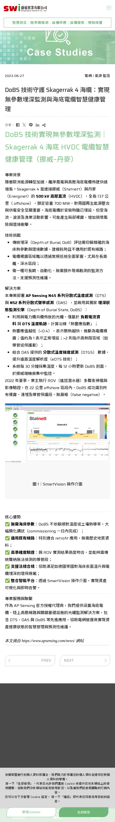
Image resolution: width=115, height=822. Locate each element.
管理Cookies (31, 812)
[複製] (44, 125)
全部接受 (83, 812)
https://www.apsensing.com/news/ (48, 641)
